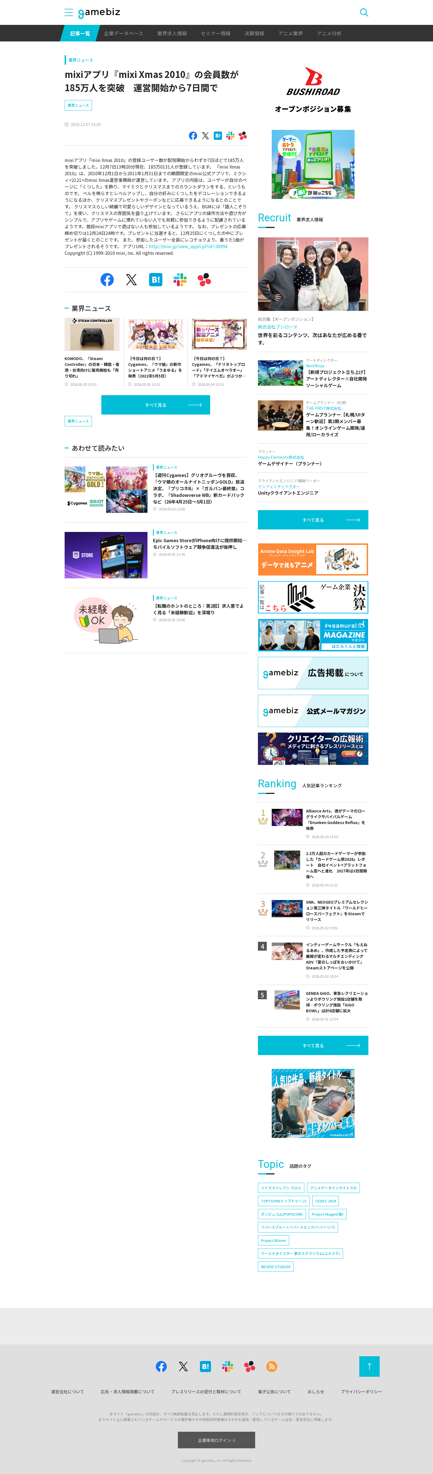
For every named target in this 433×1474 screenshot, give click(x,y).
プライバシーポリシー (361, 1391)
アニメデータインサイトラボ (333, 1187)
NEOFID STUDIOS (276, 1266)
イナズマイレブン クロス (281, 1187)
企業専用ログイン (216, 1440)
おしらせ (316, 1391)
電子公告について (274, 1391)
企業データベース (123, 33)
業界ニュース (80, 60)
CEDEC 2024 (325, 1200)
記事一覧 (80, 33)
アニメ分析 (329, 33)
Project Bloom (273, 1240)
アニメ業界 (290, 33)
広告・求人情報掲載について (128, 1391)
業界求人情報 (172, 33)
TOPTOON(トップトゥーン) (284, 1200)
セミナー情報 (216, 33)
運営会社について (67, 1391)
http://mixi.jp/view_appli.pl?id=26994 (188, 246)
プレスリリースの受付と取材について (206, 1391)
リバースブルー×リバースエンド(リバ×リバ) (298, 1227)
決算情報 (254, 33)
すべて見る (156, 405)
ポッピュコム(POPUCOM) (282, 1214)
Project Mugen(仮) (328, 1214)
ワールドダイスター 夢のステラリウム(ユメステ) (300, 1253)
